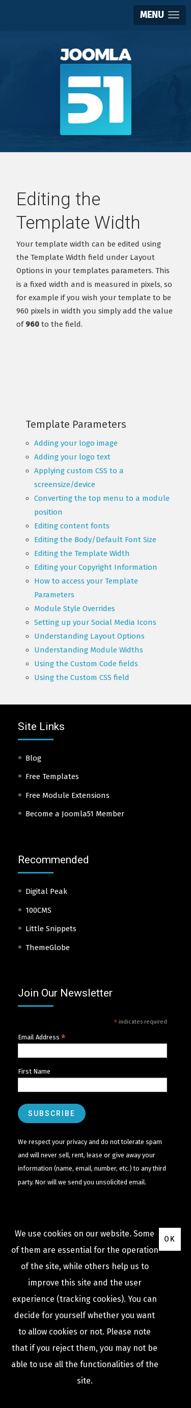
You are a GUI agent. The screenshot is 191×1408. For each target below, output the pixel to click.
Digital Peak (46, 891)
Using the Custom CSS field (81, 677)
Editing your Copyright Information (95, 567)
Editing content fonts (72, 525)
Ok (170, 1239)
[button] (159, 15)
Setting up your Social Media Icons (95, 622)
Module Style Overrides (74, 608)
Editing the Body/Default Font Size (95, 539)
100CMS (38, 910)
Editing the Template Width (82, 553)
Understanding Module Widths (88, 649)
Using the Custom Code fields (86, 663)
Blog (33, 758)
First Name (34, 1071)
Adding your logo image (76, 443)
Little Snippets (50, 928)
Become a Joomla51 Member (74, 813)
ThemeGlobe (47, 947)
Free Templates (52, 776)
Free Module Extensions (67, 795)
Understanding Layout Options (89, 636)
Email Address (42, 1037)
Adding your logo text (72, 457)
